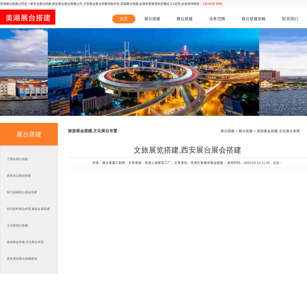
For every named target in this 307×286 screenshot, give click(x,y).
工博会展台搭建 (17, 159)
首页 (124, 19)
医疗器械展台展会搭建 (22, 192)
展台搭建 (152, 19)
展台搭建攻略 (254, 19)
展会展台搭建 (98, 4)
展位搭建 (45, 4)
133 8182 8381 (213, 4)
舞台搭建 (132, 4)
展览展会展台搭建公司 (67, 4)
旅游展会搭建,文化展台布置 (25, 242)
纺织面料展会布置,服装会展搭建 (28, 209)
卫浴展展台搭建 (17, 225)
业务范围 (217, 19)
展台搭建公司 (15, 4)
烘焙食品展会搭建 (19, 175)
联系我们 (290, 19)
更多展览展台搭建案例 (22, 258)
